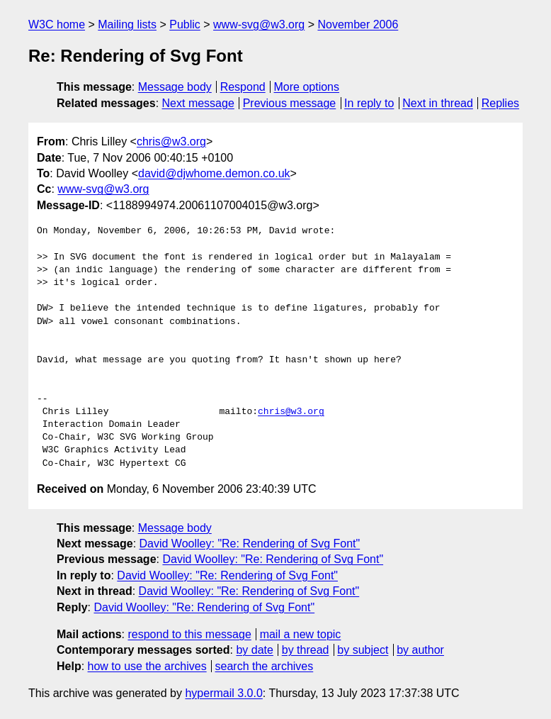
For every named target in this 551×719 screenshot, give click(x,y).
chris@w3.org (171, 141)
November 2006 (357, 24)
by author (420, 650)
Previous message (289, 103)
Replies (500, 103)
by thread (305, 650)
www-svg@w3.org (259, 24)
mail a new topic (300, 634)
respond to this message (189, 634)
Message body (175, 87)
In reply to (369, 103)
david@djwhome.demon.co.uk (214, 173)
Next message (198, 103)
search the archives (264, 666)
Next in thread (437, 103)
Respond (243, 87)
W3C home (56, 24)
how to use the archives (147, 666)
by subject (362, 650)
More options (307, 87)
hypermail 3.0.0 (223, 693)
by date (254, 650)
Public (184, 24)
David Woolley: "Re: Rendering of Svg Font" (250, 543)
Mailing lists (127, 24)
